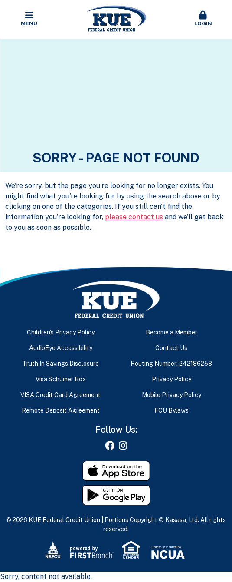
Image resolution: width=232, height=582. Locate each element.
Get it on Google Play (116, 495)
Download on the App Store (116, 471)
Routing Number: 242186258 (171, 363)
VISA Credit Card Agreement (60, 394)
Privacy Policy (171, 379)
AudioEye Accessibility (60, 347)
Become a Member (171, 332)
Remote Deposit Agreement (61, 410)
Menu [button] (29, 18)
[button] (203, 19)
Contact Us (171, 347)
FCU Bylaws (171, 410)
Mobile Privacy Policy (171, 394)
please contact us (134, 217)
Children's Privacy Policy (61, 332)
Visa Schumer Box (61, 379)
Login (203, 18)
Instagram (123, 445)
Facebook (109, 445)
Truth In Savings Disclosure (60, 363)
